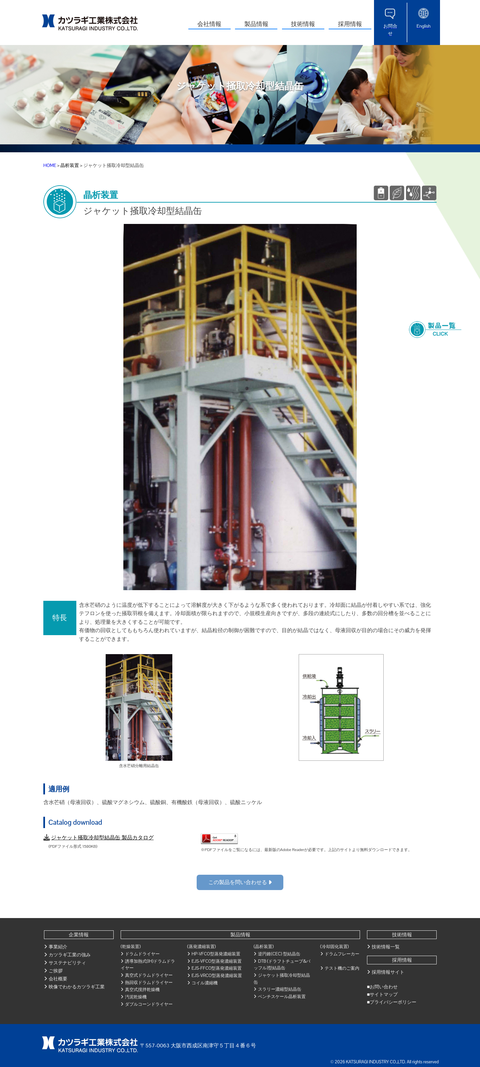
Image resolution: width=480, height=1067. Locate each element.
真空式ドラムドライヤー (149, 975)
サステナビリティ (67, 963)
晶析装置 (69, 165)
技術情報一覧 (386, 947)
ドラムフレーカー (342, 954)
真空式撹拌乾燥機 (142, 989)
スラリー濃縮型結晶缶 (279, 989)
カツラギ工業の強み (70, 955)
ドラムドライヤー (142, 954)
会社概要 (58, 979)
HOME (49, 165)
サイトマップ (384, 994)
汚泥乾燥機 (136, 997)
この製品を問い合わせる (239, 882)
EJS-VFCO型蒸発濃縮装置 (217, 961)
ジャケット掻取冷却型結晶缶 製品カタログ (102, 837)
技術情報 (303, 24)
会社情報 (209, 24)
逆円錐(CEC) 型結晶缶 (279, 954)
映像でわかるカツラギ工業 (77, 987)
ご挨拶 (56, 971)
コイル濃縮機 (205, 983)
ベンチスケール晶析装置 (282, 996)
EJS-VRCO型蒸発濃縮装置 (217, 975)
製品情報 (256, 24)
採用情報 (350, 24)
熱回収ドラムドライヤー (149, 982)
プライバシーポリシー (393, 1002)
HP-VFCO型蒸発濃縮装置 (216, 954)
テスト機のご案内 (342, 968)
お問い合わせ (384, 987)
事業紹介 (58, 947)
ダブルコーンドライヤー (149, 1004)
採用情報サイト (388, 972)
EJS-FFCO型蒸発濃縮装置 (217, 968)
